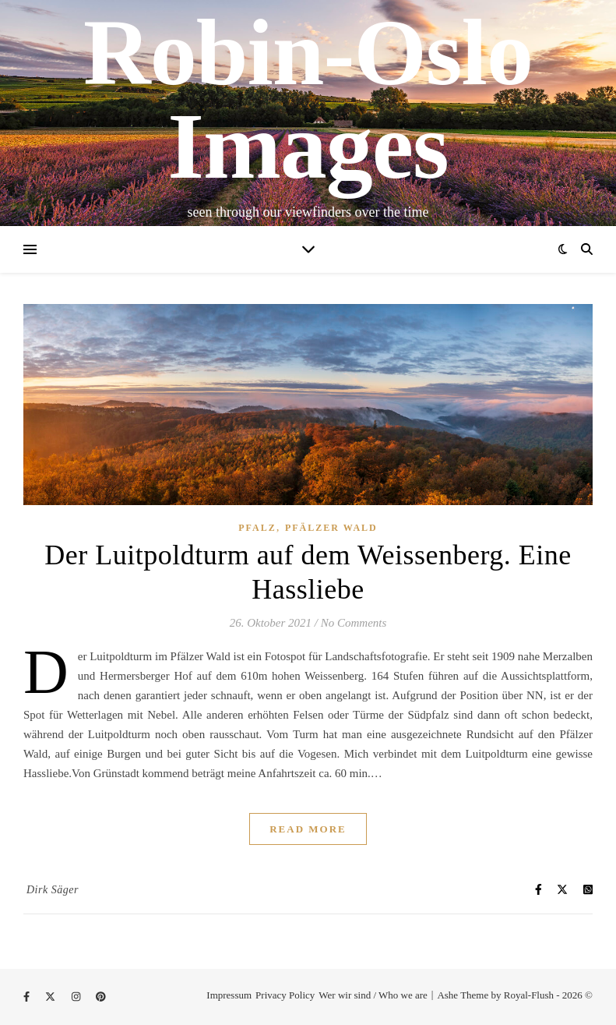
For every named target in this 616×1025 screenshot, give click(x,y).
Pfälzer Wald (331, 527)
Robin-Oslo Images (308, 99)
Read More (308, 829)
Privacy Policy (285, 995)
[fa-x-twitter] (51, 996)
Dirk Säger (52, 890)
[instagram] (77, 996)
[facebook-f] (27, 996)
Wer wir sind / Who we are (373, 995)
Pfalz (257, 527)
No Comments (354, 623)
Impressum (229, 995)
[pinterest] (101, 996)
